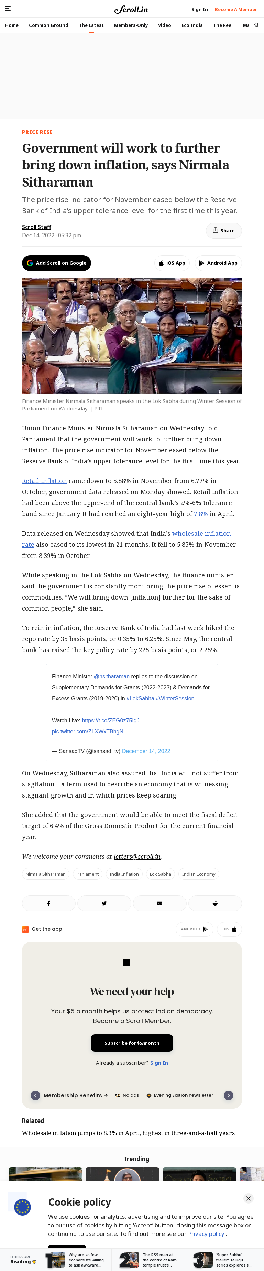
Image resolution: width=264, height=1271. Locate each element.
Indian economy (199, 874)
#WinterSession (175, 698)
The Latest (91, 25)
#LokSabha (140, 698)
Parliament (88, 874)
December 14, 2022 (146, 751)
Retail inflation (44, 481)
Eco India (192, 25)
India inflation (124, 874)
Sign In (159, 1062)
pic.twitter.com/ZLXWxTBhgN (87, 732)
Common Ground (48, 25)
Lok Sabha (160, 874)
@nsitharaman (112, 676)
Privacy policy (207, 1233)
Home (12, 25)
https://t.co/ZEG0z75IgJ (110, 720)
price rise (37, 131)
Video (164, 25)
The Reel (223, 25)
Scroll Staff (36, 227)
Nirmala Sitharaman (46, 874)
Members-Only (131, 25)
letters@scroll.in (137, 856)
